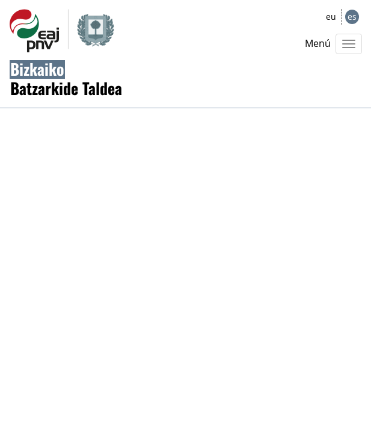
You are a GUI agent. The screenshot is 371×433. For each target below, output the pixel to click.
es (352, 16)
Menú (318, 43)
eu (331, 16)
